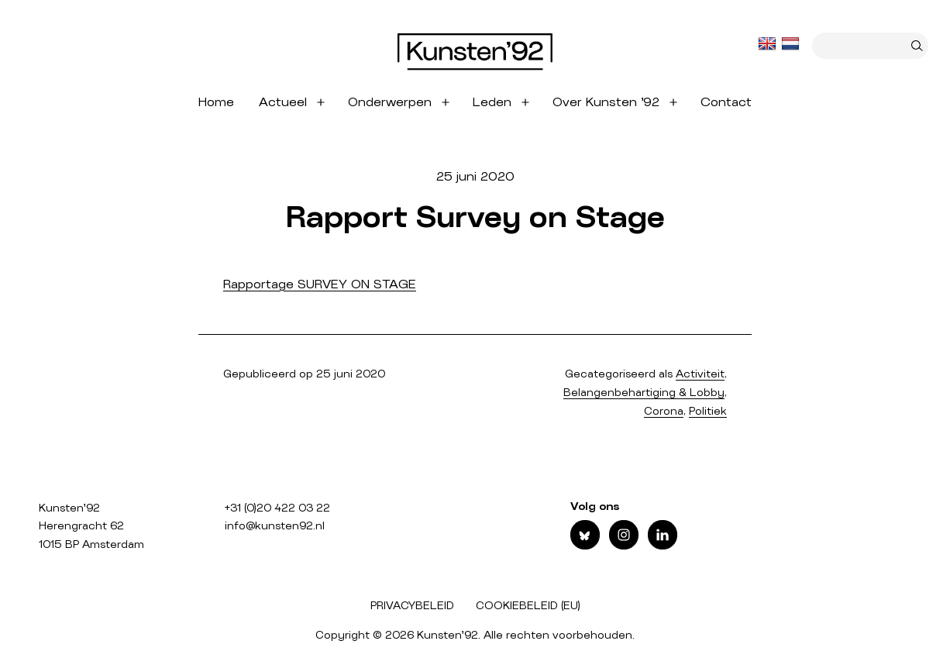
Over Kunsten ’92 (605, 102)
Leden (492, 102)
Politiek (708, 411)
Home (216, 102)
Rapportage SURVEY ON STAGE (319, 284)
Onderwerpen (390, 102)
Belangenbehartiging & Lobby (644, 393)
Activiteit (700, 374)
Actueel (283, 102)
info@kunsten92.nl (275, 526)
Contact (726, 102)
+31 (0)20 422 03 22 (277, 508)
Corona (663, 411)
